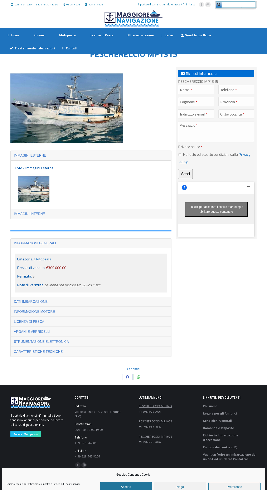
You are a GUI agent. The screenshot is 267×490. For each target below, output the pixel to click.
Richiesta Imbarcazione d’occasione (220, 437)
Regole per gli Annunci (220, 413)
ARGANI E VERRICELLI (32, 331)
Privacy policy (190, 147)
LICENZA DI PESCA (29, 321)
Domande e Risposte (218, 428)
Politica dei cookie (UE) (220, 447)
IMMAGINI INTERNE (29, 214)
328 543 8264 (96, 4)
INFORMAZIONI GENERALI (35, 243)
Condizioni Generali (217, 421)
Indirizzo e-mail (193, 114)
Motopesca (42, 259)
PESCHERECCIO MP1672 (155, 436)
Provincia (228, 102)
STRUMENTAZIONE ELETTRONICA (41, 341)
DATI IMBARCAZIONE (31, 301)
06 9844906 (73, 4)
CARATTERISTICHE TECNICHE (38, 351)
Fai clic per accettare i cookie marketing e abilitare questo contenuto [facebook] (216, 209)
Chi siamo (210, 406)
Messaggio (188, 125)
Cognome (188, 102)
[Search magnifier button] (219, 5)
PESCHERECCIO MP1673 (155, 421)
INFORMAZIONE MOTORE (34, 311)
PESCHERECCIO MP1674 (155, 406)
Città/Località (232, 114)
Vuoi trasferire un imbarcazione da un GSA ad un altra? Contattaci (229, 456)
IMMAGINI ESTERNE (30, 155)
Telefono (228, 90)
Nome (186, 90)
